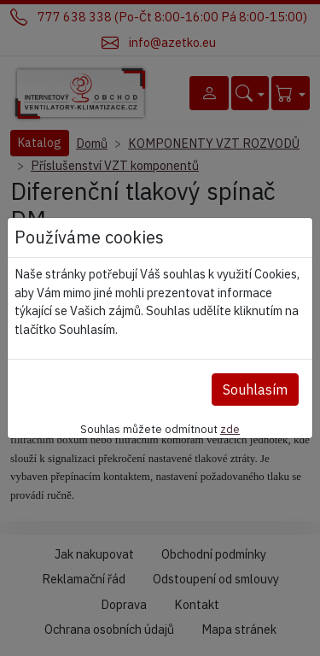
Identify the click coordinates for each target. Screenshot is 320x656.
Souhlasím (255, 389)
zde (230, 429)
